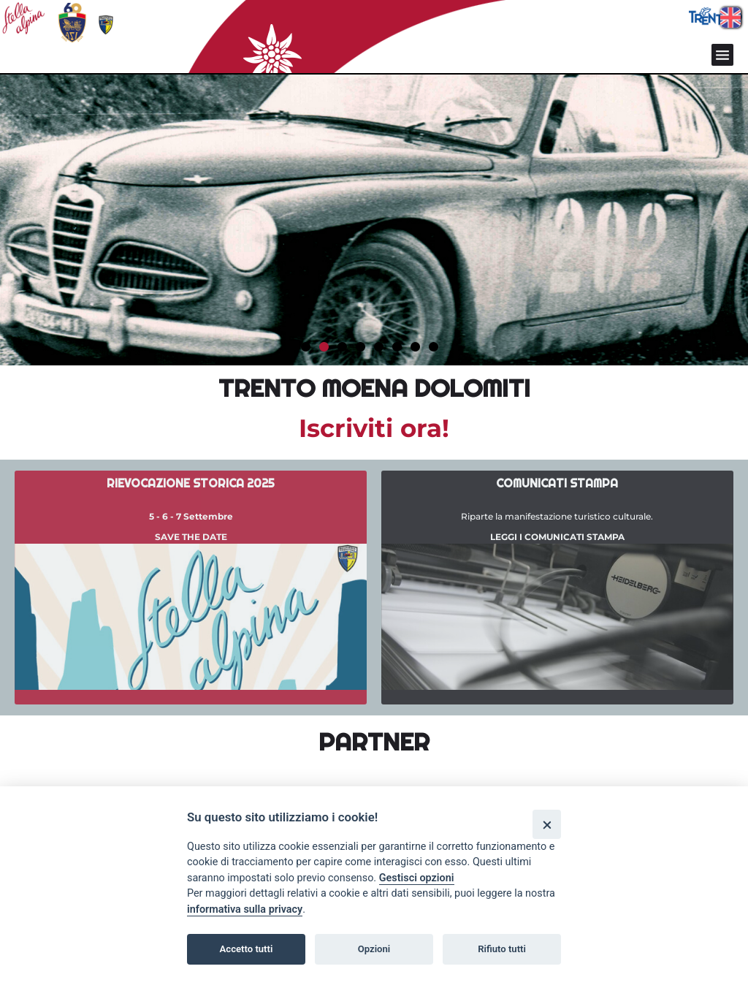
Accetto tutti (246, 948)
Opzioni (374, 948)
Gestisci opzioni (416, 878)
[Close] (547, 824)
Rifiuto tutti (502, 948)
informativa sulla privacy (244, 909)
